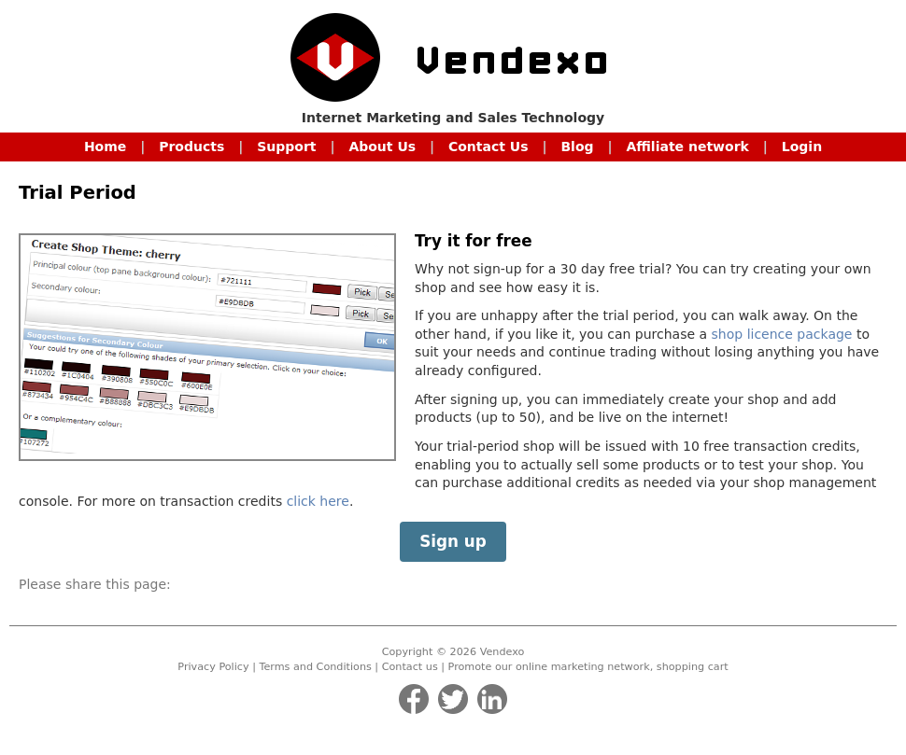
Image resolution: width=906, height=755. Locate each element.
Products (191, 146)
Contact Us (488, 146)
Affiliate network (687, 146)
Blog (576, 146)
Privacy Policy (212, 667)
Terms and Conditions (315, 667)
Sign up (452, 541)
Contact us (410, 667)
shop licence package (782, 334)
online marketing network (583, 667)
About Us (382, 146)
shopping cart (693, 667)
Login (802, 146)
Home (105, 146)
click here (318, 501)
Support (286, 146)
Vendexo (502, 652)
